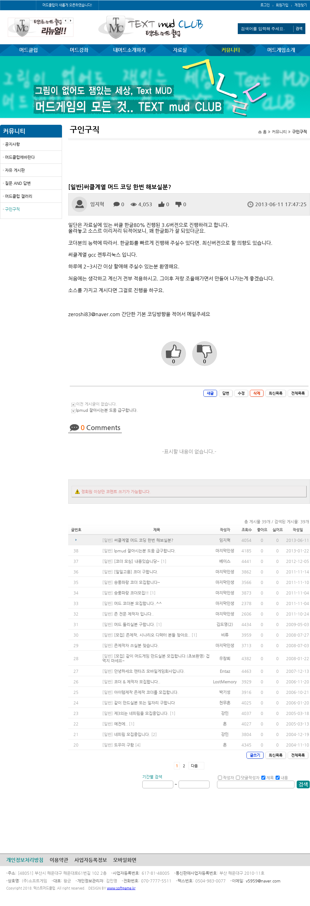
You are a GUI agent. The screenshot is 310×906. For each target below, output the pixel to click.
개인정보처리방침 (24, 860)
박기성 (224, 692)
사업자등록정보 (90, 860)
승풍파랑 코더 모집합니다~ (137, 582)
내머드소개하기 (129, 50)
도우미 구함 (124, 745)
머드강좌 (79, 50)
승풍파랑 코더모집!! (131, 592)
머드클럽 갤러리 (18, 196)
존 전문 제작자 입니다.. (134, 614)
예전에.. (121, 723)
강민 (224, 713)
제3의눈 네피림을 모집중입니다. (141, 713)
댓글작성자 (247, 777)
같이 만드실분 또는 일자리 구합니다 (144, 702)
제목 (267, 777)
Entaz (225, 671)
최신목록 (275, 393)
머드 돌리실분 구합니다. (134, 624)
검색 (303, 784)
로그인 (265, 5)
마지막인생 (224, 550)
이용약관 (59, 860)
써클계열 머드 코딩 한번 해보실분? (143, 540)
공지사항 (12, 144)
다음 (194, 766)
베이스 (224, 561)
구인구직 (12, 209)
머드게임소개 (281, 50)
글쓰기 (255, 755)
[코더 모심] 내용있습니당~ (137, 561)
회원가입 (282, 5)
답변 (225, 393)
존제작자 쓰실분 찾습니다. (136, 645)
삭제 (256, 393)
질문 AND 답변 (18, 183)
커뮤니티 (230, 50)
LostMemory (225, 681)
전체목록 (298, 393)
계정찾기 (300, 5)
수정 (241, 393)
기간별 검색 (152, 776)
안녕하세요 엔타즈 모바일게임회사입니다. (149, 671)
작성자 (226, 777)
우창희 (224, 658)
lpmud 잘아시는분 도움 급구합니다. (107, 410)
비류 (224, 635)
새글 (210, 393)
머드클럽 (28, 50)
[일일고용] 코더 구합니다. (136, 571)
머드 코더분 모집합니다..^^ (138, 603)
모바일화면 (124, 860)
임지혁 (224, 540)
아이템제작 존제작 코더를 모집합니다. (146, 692)
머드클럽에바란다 (20, 157)
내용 (282, 777)
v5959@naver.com (263, 880)
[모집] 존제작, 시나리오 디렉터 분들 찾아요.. (152, 635)
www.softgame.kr (121, 888)
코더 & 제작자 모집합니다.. (137, 681)
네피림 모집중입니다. (132, 734)
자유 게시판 (15, 170)
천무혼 (224, 702)
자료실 (180, 50)
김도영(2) (224, 624)
